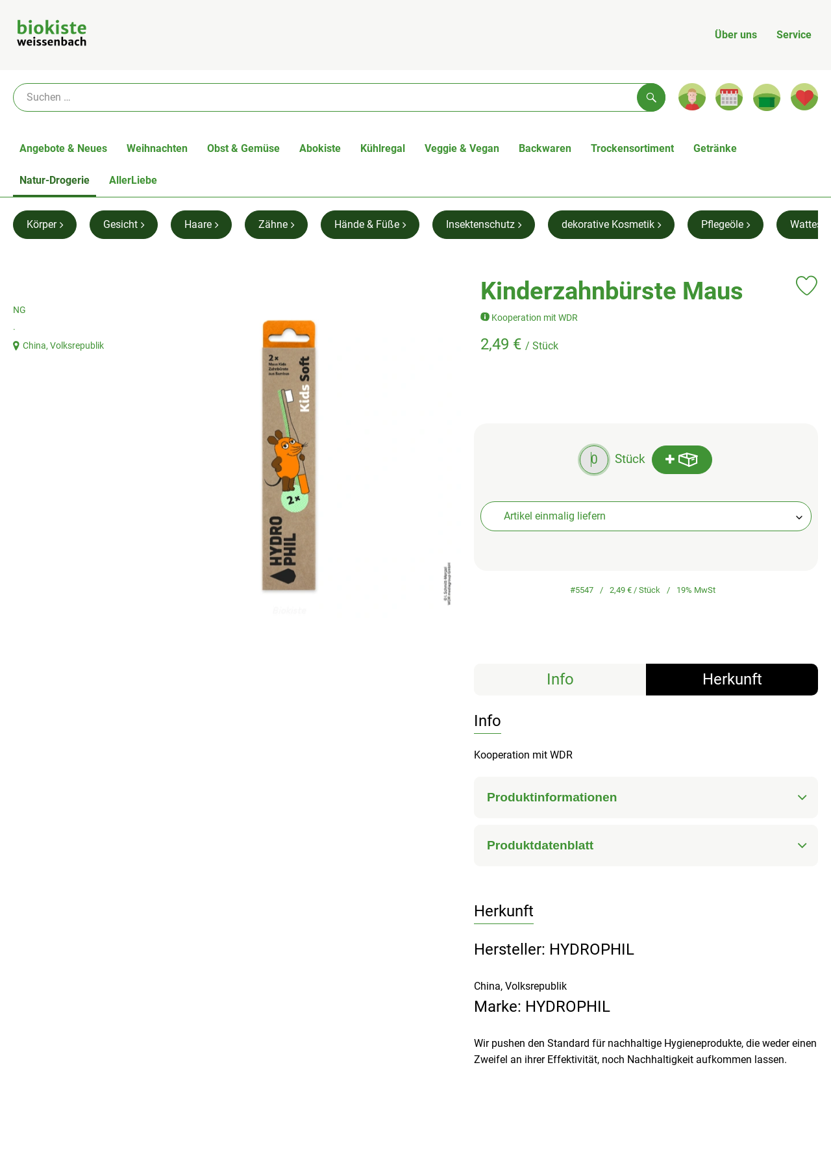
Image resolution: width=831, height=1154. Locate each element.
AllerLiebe (133, 180)
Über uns (736, 35)
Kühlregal (382, 148)
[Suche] (339, 97)
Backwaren (545, 148)
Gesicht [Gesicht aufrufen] (123, 224)
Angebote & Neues (63, 148)
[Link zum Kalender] (729, 96)
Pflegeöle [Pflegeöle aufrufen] (725, 224)
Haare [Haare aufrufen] (201, 224)
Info (560, 679)
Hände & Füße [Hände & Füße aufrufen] (370, 224)
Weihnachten (157, 148)
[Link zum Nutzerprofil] (692, 96)
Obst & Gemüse (243, 148)
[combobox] (646, 516)
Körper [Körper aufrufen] (45, 224)
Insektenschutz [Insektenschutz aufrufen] (483, 224)
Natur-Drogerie (54, 180)
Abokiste (320, 148)
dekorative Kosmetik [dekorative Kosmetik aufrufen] (611, 224)
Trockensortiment (632, 148)
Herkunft (732, 679)
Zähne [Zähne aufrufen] (276, 224)
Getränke (715, 148)
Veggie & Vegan (462, 148)
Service (794, 35)
